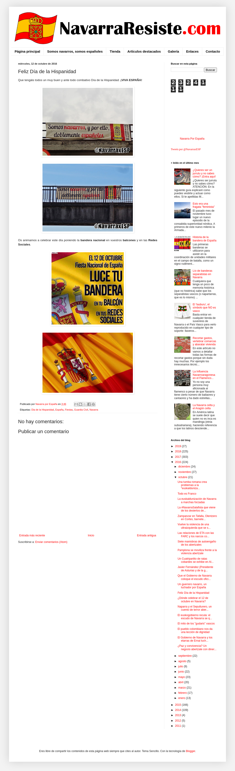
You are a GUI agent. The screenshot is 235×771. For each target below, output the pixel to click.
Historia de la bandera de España (204, 239)
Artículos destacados (144, 51)
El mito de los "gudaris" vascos (196, 623)
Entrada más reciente (32, 535)
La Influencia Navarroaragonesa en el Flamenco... (204, 375)
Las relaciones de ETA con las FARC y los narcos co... (196, 534)
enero (182, 698)
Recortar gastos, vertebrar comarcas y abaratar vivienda (204, 341)
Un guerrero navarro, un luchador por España (192, 586)
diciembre (184, 466)
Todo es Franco (187, 493)
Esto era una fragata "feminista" (204, 205)
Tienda (115, 51)
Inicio (91, 535)
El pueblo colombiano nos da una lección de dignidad (195, 630)
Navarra (93, 409)
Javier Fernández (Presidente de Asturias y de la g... (195, 568)
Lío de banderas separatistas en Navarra (202, 274)
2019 (178, 446)
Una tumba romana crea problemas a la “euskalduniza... (192, 485)
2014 (178, 710)
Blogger (190, 751)
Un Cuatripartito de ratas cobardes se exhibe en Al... (196, 560)
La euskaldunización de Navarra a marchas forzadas (197, 500)
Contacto (213, 51)
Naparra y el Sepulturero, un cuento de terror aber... (195, 608)
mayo (182, 677)
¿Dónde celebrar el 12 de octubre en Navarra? (193, 599)
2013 (178, 715)
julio (181, 666)
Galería (173, 51)
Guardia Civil (81, 409)
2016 (178, 462)
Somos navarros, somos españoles (75, 51)
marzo (182, 687)
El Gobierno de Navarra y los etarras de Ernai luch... (195, 639)
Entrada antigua (146, 535)
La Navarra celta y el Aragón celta (204, 407)
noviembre (185, 472)
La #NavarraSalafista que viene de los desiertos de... (196, 509)
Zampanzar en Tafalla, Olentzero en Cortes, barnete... (197, 517)
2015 (178, 704)
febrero (183, 692)
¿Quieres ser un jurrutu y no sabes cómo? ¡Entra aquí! (204, 173)
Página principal (27, 51)
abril (181, 682)
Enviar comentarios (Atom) (51, 542)
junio (181, 671)
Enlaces (192, 51)
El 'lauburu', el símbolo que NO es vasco (204, 308)
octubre (183, 477)
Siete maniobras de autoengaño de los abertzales (197, 543)
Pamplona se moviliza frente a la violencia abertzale (197, 552)
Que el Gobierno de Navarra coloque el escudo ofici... (195, 577)
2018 (178, 451)
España (59, 409)
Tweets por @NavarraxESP (186, 149)
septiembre (185, 655)
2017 (178, 456)
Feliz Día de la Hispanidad (193, 592)
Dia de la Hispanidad (42, 409)
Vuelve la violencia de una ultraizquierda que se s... (194, 526)
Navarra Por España (192, 138)
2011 (178, 725)
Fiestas (69, 409)
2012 (178, 720)
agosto (182, 661)
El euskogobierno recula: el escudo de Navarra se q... (195, 617)
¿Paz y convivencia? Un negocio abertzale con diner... (197, 647)
